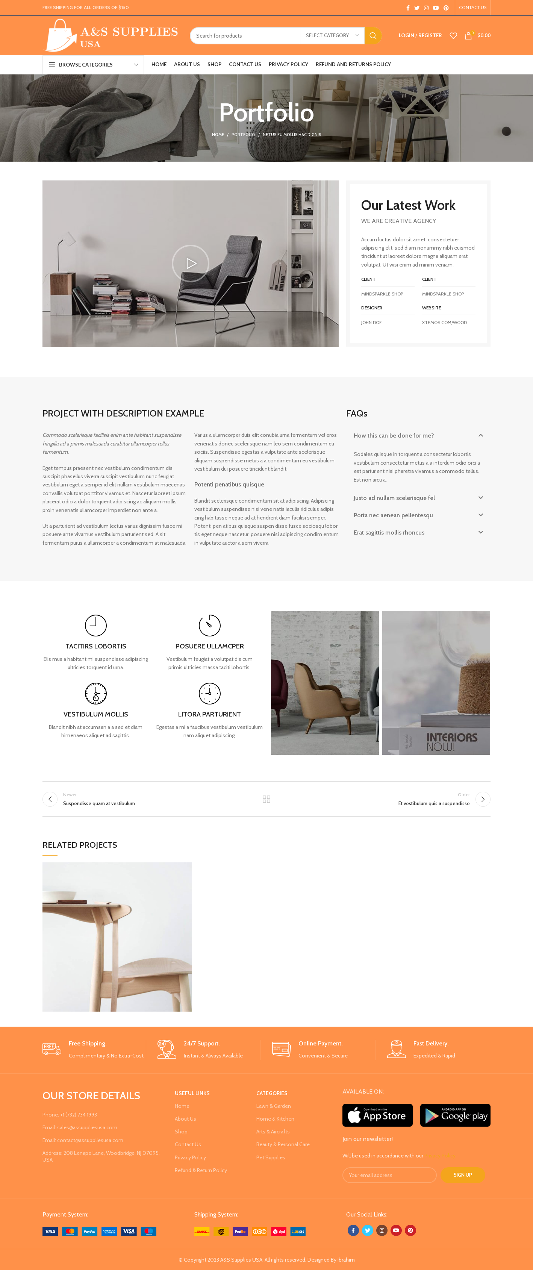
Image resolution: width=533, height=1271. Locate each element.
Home (218, 134)
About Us (185, 1119)
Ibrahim (346, 1260)
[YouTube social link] (436, 8)
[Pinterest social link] (446, 8)
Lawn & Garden (273, 1106)
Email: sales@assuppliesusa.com (79, 1127)
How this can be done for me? (394, 435)
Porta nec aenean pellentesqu (393, 515)
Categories (272, 1093)
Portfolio (243, 134)
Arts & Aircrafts (273, 1132)
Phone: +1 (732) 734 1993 (69, 1115)
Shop (181, 1132)
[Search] (286, 35)
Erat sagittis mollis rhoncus (389, 532)
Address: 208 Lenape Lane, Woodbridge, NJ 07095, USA (101, 1157)
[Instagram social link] (426, 8)
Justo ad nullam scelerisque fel (394, 497)
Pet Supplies (270, 1157)
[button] (190, 263)
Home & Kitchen (275, 1119)
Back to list (266, 799)
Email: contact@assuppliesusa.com (82, 1141)
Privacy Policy (190, 1157)
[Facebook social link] (408, 8)
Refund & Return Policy (201, 1170)
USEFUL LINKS (192, 1093)
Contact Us (188, 1145)
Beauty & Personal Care (283, 1145)
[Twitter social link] (417, 8)
